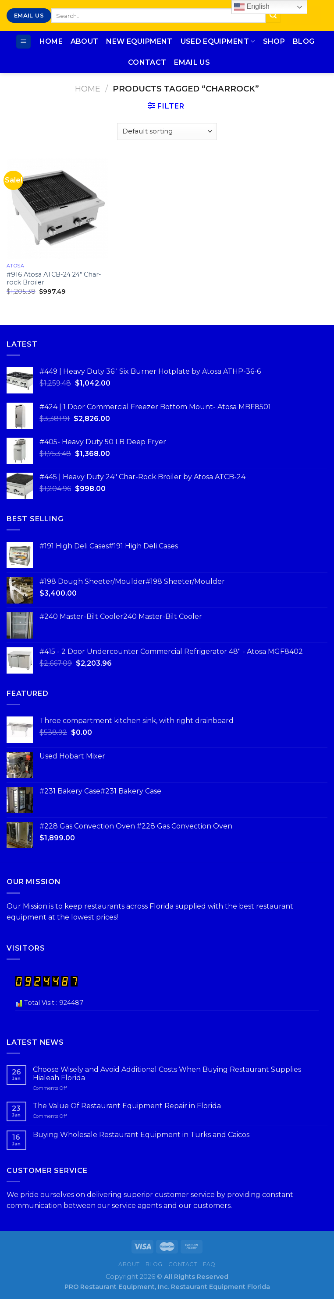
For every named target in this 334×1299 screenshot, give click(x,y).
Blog (303, 41)
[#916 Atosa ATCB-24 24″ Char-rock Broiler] (57, 208)
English (252, 7)
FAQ (209, 1264)
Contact (147, 62)
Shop (274, 41)
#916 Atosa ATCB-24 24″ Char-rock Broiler (54, 278)
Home (51, 41)
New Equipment (139, 41)
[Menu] (23, 42)
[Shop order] (167, 131)
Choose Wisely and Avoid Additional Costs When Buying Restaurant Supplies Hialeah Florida (167, 1073)
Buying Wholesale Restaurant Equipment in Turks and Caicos (141, 1134)
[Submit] (273, 15)
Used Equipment (218, 41)
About (85, 41)
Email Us (192, 62)
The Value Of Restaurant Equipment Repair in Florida (127, 1106)
